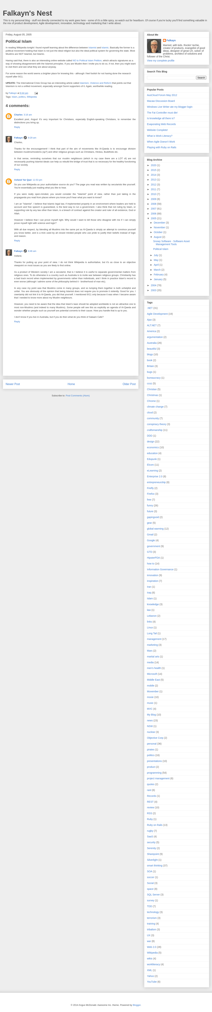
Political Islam (19, 41)
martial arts (153, 656)
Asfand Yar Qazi (23, 180)
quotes (150, 784)
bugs (149, 372)
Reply (17, 127)
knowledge (153, 604)
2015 (154, 170)
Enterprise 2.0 (154, 476)
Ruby (150, 819)
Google (151, 540)
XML (149, 970)
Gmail (150, 534)
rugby (150, 830)
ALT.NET (152, 325)
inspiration (152, 581)
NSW (150, 726)
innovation (152, 575)
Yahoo (150, 976)
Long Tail (152, 633)
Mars (149, 650)
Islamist (92, 47)
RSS (149, 813)
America (151, 331)
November (160, 227)
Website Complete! (157, 130)
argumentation (155, 337)
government (153, 546)
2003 (154, 290)
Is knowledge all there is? (161, 118)
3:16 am (28, 114)
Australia (152, 342)
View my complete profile (160, 60)
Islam (14, 96)
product (151, 766)
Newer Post (13, 384)
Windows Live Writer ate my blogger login (169, 106)
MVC (149, 708)
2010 (154, 194)
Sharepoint (153, 854)
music (150, 703)
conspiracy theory (156, 424)
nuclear (151, 732)
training (151, 923)
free (149, 499)
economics (153, 447)
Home (71, 384)
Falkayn (18, 137)
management (154, 639)
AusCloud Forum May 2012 (162, 95)
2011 (154, 189)
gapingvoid (153, 517)
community (153, 418)
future (150, 511)
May (156, 260)
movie (150, 697)
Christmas (152, 395)
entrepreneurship (156, 482)
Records (151, 796)
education (152, 453)
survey (150, 900)
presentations (154, 761)
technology (153, 912)
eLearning (152, 470)
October (158, 232)
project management (158, 778)
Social (150, 883)
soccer (150, 877)
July (156, 255)
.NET (150, 308)
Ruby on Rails (154, 825)
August (158, 237)
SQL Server (153, 894)
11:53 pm (37, 180)
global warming (155, 528)
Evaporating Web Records (161, 124)
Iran (149, 586)
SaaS (150, 836)
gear (149, 522)
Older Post (129, 384)
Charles (18, 114)
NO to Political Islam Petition (87, 60)
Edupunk (152, 459)
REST (150, 801)
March (157, 269)
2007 (154, 208)
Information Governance (160, 569)
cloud (150, 412)
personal (152, 743)
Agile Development (157, 313)
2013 (154, 179)
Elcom (150, 464)
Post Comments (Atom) (78, 395)
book (149, 360)
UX (148, 935)
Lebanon (152, 615)
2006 (154, 213)
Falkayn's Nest (27, 13)
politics (22, 96)
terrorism (152, 918)
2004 (154, 285)
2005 (154, 218)
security (151, 842)
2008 (154, 203)
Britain (150, 366)
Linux (150, 627)
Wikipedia (32, 96)
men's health (154, 668)
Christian (152, 389)
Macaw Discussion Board (161, 101)
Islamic (105, 47)
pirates (150, 749)
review (150, 807)
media (150, 662)
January (158, 279)
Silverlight (152, 859)
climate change (155, 406)
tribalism (151, 929)
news (150, 720)
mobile (150, 685)
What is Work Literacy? (159, 135)
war (149, 941)
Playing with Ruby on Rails (161, 147)
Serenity (151, 848)
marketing (152, 644)
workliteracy (153, 964)
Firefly (150, 488)
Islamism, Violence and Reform (95, 83)
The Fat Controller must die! (162, 112)
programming (154, 772)
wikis (149, 958)
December (160, 222)
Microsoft (152, 673)
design (150, 441)
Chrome (151, 401)
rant (149, 790)
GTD (149, 551)
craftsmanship (154, 430)
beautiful (151, 348)
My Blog (151, 714)
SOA (149, 871)
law (149, 610)
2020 (154, 165)
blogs (150, 354)
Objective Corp (155, 737)
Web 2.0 (151, 947)
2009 (154, 199)
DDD (149, 435)
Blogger (137, 1005)
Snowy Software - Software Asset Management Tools (171, 243)
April (156, 264)
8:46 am (32, 251)
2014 (154, 174)
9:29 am (32, 137)
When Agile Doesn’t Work (161, 141)
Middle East (153, 679)
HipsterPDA (153, 557)
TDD (149, 906)
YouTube (152, 981)
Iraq (149, 592)
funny (150, 505)
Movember (153, 691)
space (150, 888)
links (149, 621)
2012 (154, 184)
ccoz (149, 383)
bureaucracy (154, 377)
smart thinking (154, 865)
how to (150, 563)
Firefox (151, 493)
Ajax (149, 319)
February (159, 274)
